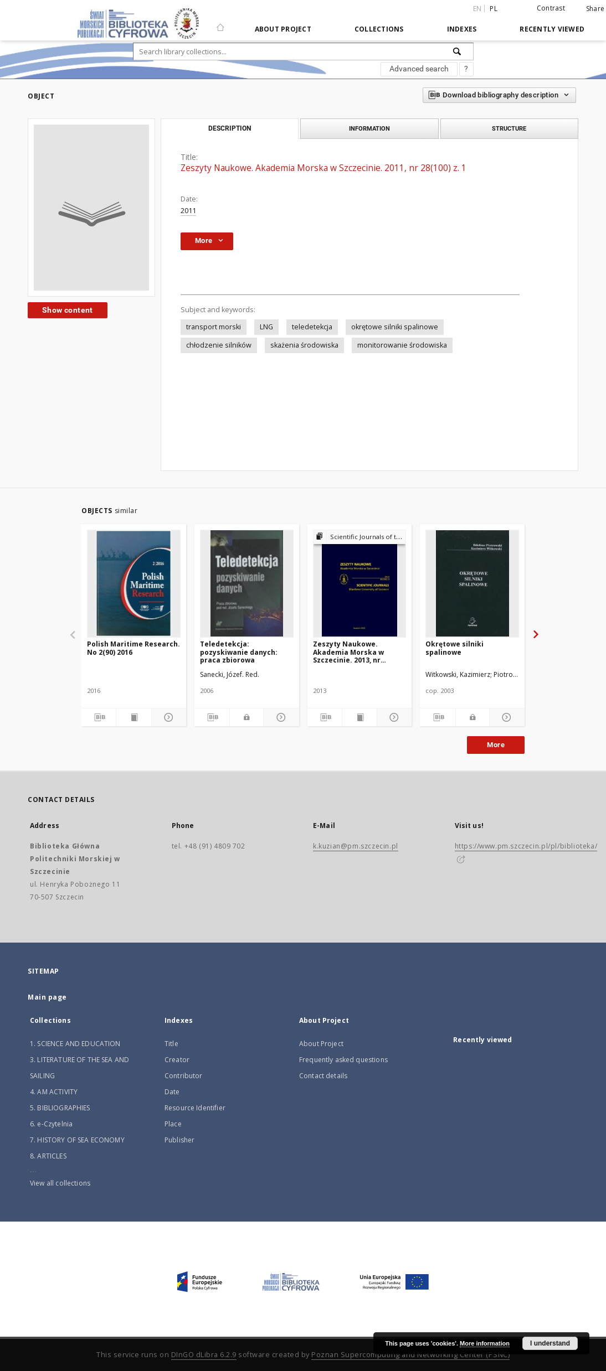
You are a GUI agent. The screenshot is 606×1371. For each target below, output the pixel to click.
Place (173, 1124)
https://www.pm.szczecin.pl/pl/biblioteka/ (526, 846)
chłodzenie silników (218, 345)
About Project (283, 29)
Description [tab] (229, 128)
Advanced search (419, 68)
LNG (266, 327)
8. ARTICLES (48, 1156)
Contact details (323, 1075)
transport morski (213, 327)
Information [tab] (369, 128)
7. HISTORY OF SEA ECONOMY (77, 1140)
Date (172, 1091)
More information (485, 1343)
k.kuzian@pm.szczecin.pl (355, 846)
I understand (550, 1343)
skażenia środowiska (304, 345)
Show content (67, 310)
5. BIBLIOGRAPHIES (60, 1108)
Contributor (184, 1075)
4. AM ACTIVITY (54, 1091)
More (496, 745)
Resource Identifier (195, 1108)
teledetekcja (312, 327)
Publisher (179, 1140)
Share (595, 8)
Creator (177, 1059)
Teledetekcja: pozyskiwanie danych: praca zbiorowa (239, 651)
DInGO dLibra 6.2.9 (204, 1354)
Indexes (462, 29)
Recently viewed (552, 29)
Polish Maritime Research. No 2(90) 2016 (133, 647)
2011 (188, 210)
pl (493, 8)
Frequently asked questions (343, 1059)
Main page (47, 997)
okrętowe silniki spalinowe (394, 327)
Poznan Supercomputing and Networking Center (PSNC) (410, 1354)
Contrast (551, 8)
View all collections (60, 1183)
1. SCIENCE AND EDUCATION (75, 1043)
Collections (379, 29)
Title (171, 1043)
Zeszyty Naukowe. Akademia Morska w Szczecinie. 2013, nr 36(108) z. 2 (348, 651)
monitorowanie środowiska (402, 345)
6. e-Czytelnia (51, 1124)
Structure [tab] (509, 128)
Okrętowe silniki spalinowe (454, 647)
